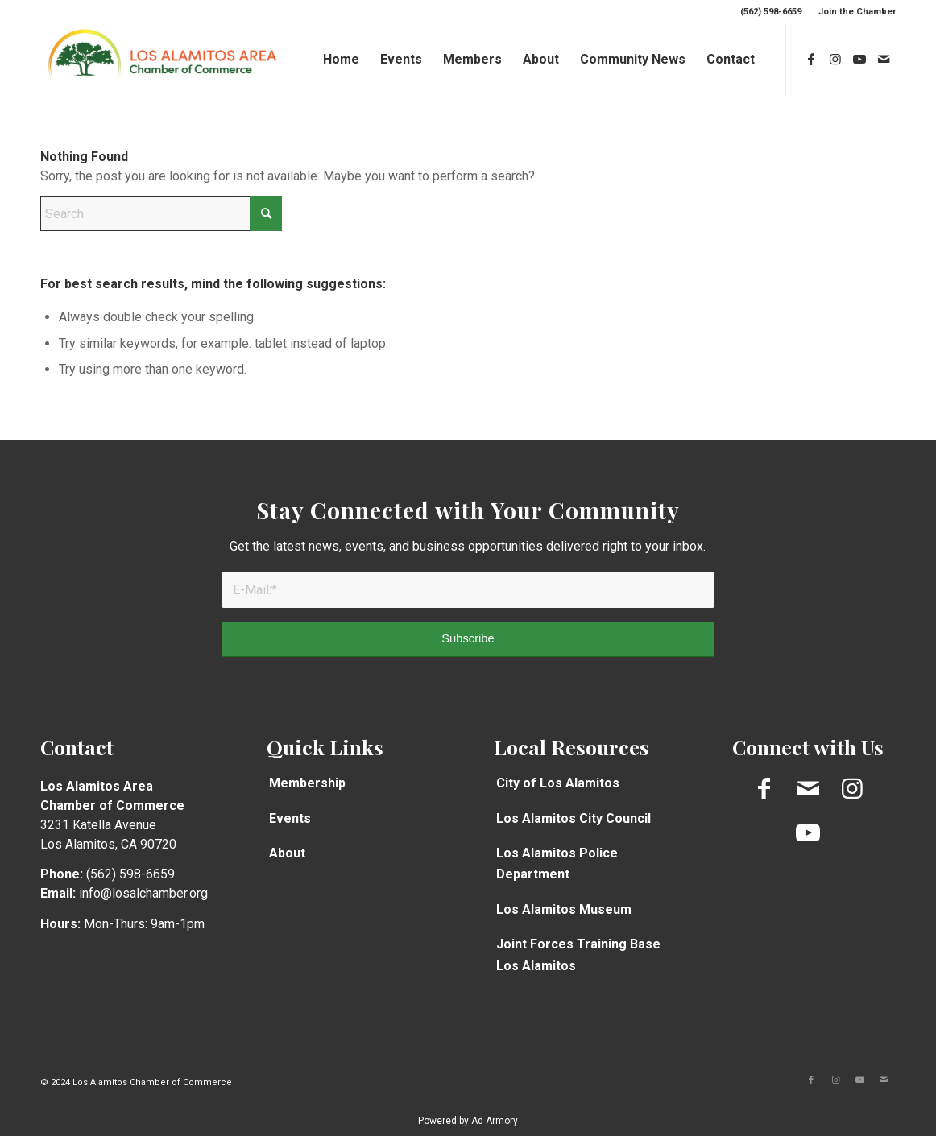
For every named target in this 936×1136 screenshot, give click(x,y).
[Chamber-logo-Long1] (162, 59)
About (287, 853)
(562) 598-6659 (770, 11)
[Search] (161, 213)
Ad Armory (494, 1120)
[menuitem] (771, 12)
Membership (307, 783)
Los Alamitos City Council (573, 818)
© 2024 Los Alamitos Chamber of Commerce (136, 1082)
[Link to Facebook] (811, 59)
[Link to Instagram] (835, 59)
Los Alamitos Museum (564, 909)
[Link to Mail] (884, 59)
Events (290, 818)
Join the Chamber (857, 11)
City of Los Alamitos (557, 783)
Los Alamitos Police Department (557, 863)
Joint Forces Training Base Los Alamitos (578, 954)
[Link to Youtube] (859, 59)
